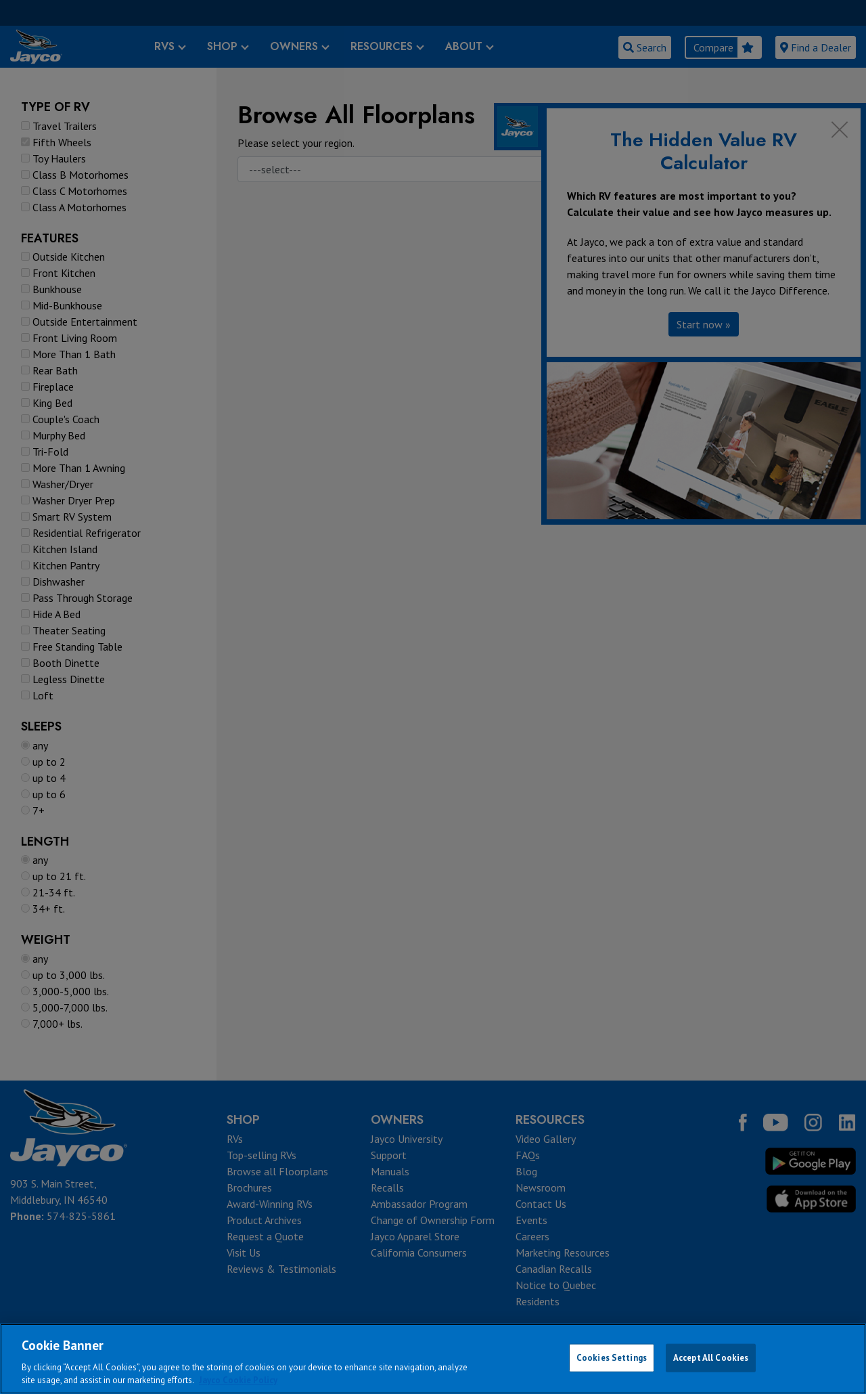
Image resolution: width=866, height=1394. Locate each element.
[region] (433, 1359)
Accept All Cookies (710, 1358)
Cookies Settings (611, 1358)
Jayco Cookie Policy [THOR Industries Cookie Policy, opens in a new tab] (238, 1380)
